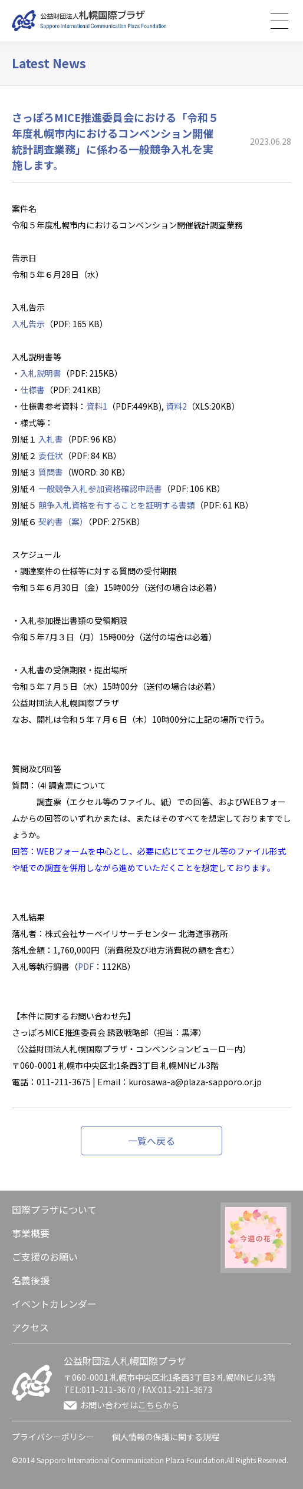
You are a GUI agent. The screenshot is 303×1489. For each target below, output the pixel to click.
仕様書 (32, 389)
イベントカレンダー (54, 1304)
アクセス (30, 1327)
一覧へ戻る (151, 1141)
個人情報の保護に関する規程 (165, 1437)
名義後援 (31, 1280)
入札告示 (28, 324)
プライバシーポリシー (53, 1437)
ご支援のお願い (45, 1256)
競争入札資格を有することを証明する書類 (116, 505)
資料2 (176, 406)
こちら (150, 1405)
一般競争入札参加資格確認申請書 (100, 488)
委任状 (50, 455)
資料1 (96, 406)
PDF (86, 966)
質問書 (50, 472)
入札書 (50, 439)
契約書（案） (63, 521)
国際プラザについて (54, 1209)
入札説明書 (40, 373)
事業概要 (31, 1233)
